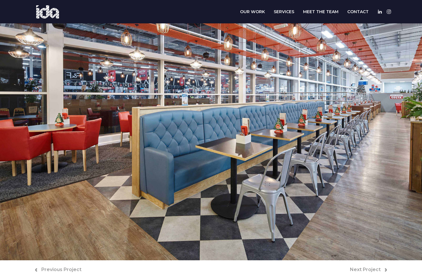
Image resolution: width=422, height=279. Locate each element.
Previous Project (58, 269)
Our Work (252, 11)
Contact (358, 11)
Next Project (368, 269)
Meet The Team (320, 11)
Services (284, 11)
